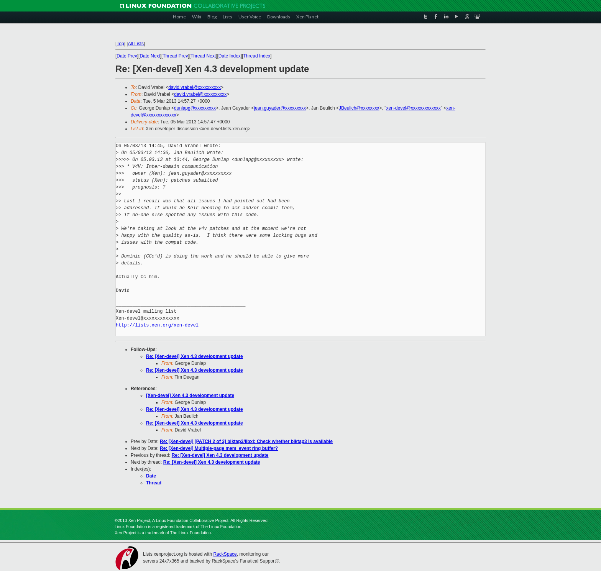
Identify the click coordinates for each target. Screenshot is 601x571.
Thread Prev (175, 56)
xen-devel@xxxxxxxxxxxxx (413, 108)
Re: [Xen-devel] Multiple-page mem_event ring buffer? (219, 448)
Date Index (229, 56)
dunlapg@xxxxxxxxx (195, 108)
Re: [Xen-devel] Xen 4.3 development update (194, 356)
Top (120, 43)
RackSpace (224, 554)
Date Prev (127, 56)
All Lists (136, 43)
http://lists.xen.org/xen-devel (157, 325)
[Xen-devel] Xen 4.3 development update (190, 395)
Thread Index (257, 56)
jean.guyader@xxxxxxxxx (280, 108)
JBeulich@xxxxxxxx (359, 108)
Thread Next (203, 56)
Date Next (150, 56)
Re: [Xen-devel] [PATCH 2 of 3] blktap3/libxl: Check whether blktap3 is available (246, 441)
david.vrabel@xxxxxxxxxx (194, 87)
